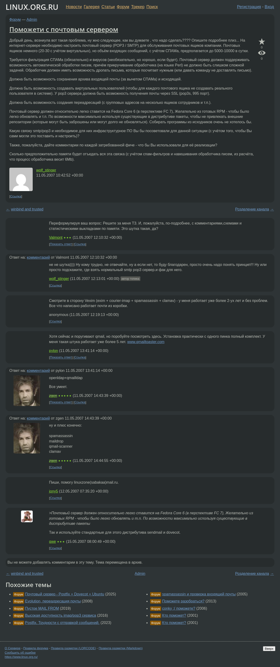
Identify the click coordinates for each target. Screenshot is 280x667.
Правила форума (35, 648)
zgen (53, 396)
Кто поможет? (174, 615)
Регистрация (249, 6)
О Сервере (13, 648)
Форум (123, 6)
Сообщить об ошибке (20, 652)
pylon (53, 351)
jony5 (53, 491)
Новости (74, 6)
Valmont (56, 237)
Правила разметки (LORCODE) (73, 648)
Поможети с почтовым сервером (63, 29)
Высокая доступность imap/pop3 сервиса (60, 615)
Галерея (91, 6)
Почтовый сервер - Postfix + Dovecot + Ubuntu (64, 594)
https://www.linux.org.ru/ (21, 657)
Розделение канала (252, 209)
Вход (269, 6)
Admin (32, 20)
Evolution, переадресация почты (53, 601)
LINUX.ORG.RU (32, 7)
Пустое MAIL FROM (42, 608)
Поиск (152, 6)
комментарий (38, 257)
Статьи (108, 6)
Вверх (269, 648)
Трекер (138, 6)
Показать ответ (61, 244)
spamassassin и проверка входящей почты (199, 594)
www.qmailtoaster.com (145, 342)
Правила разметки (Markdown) (120, 648)
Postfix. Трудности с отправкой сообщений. (62, 623)
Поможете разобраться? (183, 601)
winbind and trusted (27, 209)
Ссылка (15, 196)
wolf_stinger (46, 170)
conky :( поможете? (178, 608)
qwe (52, 542)
